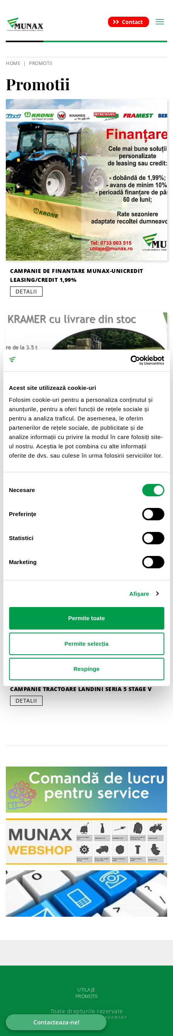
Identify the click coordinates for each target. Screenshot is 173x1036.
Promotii (40, 63)
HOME (13, 63)
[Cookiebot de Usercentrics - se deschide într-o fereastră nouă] (130, 360)
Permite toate (86, 618)
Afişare (139, 593)
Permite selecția (86, 643)
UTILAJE (86, 989)
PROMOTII (86, 996)
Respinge (87, 669)
